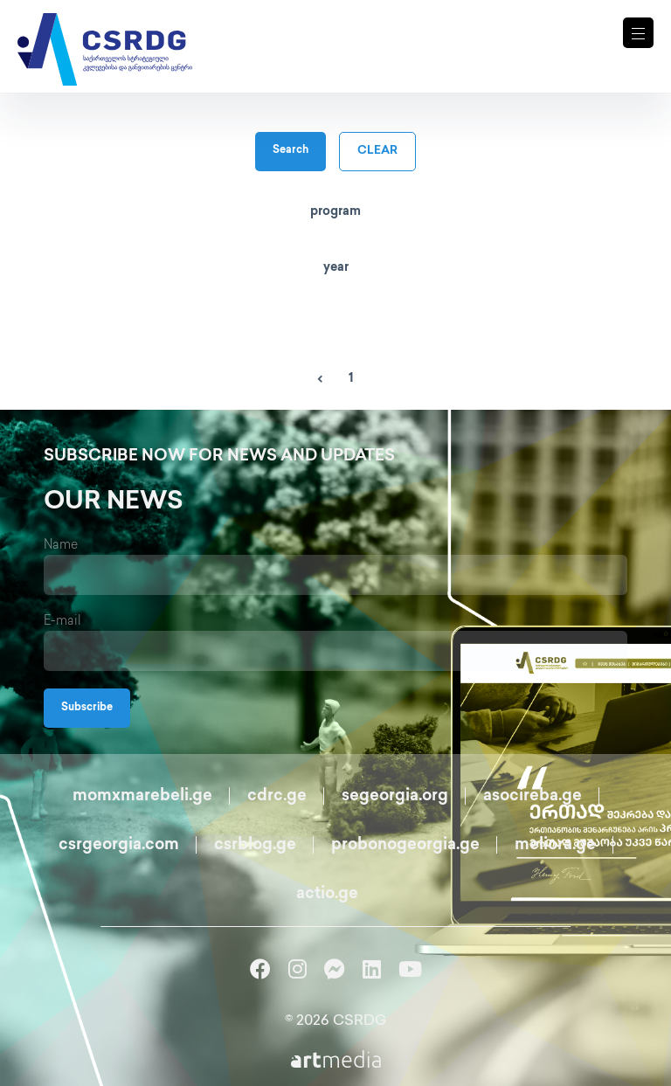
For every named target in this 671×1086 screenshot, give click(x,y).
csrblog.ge (255, 845)
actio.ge (327, 894)
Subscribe (87, 708)
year (336, 267)
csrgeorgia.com (119, 845)
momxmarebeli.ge (142, 796)
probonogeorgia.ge (405, 845)
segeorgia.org (395, 796)
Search (290, 150)
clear (377, 151)
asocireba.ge (532, 796)
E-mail (62, 621)
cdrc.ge (277, 796)
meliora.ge (555, 845)
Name (61, 545)
